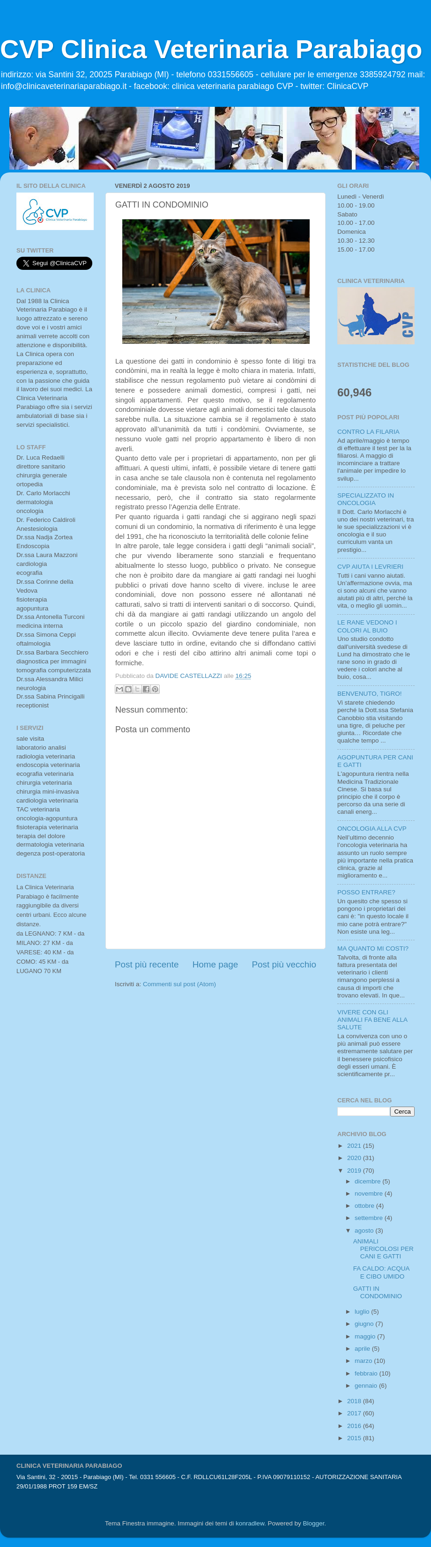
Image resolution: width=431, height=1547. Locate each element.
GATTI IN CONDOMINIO (377, 1292)
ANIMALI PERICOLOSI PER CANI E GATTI (383, 1249)
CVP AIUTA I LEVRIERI (370, 566)
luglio (363, 1311)
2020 (355, 1157)
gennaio (367, 1385)
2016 (355, 1425)
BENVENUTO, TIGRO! (369, 693)
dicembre (368, 1181)
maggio (366, 1336)
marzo (364, 1360)
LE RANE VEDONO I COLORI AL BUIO (367, 626)
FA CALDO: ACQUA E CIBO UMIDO (381, 1272)
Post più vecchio (284, 964)
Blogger (313, 1523)
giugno (365, 1323)
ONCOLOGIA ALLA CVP (372, 828)
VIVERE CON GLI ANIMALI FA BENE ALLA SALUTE (372, 1020)
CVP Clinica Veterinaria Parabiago (211, 49)
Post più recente (147, 964)
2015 (355, 1438)
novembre (370, 1193)
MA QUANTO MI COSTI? (373, 948)
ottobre (365, 1205)
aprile (363, 1348)
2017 (355, 1413)
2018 (355, 1401)
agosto (365, 1230)
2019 (355, 1170)
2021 (355, 1145)
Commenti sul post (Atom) (179, 984)
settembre (370, 1217)
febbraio (367, 1373)
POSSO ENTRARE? (366, 892)
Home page (215, 964)
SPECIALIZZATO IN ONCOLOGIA (365, 499)
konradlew (250, 1523)
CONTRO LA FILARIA (368, 431)
